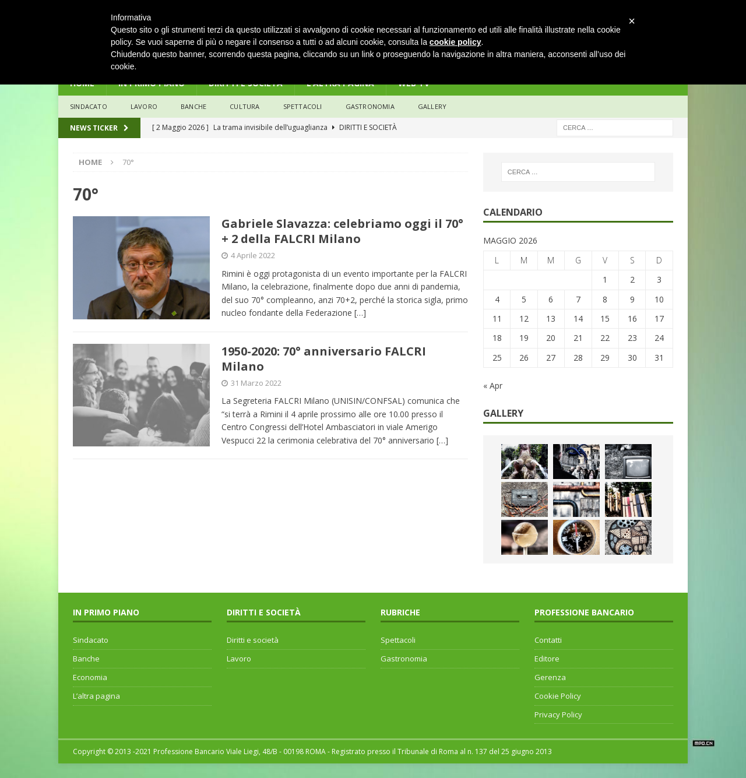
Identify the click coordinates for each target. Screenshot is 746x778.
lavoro (144, 106)
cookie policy (455, 42)
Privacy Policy (558, 714)
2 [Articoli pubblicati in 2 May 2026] (632, 279)
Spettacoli (302, 106)
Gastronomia (370, 106)
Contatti (548, 640)
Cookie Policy (557, 696)
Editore (547, 658)
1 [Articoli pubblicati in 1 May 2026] (605, 279)
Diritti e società (253, 640)
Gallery (432, 106)
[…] (360, 312)
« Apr (492, 385)
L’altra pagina (96, 696)
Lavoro (239, 658)
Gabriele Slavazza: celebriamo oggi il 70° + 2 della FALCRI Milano (342, 231)
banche (193, 106)
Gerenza (550, 677)
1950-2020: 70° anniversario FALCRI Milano (323, 358)
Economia (90, 677)
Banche (86, 658)
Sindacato (90, 640)
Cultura (244, 106)
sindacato (88, 106)
